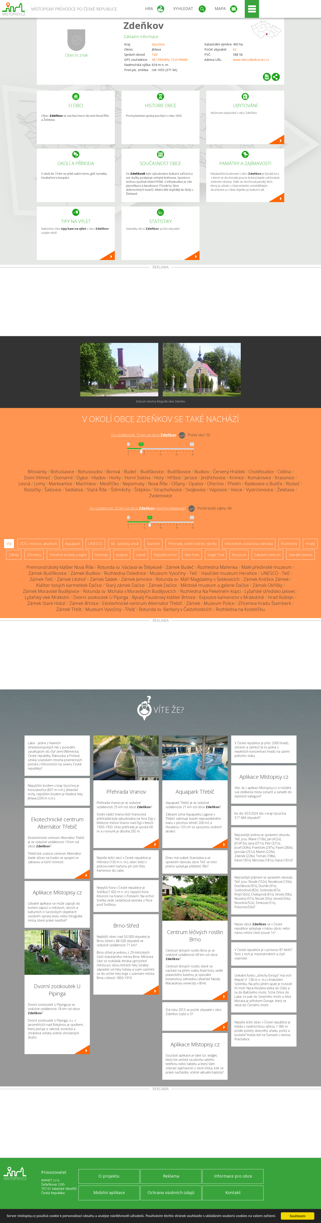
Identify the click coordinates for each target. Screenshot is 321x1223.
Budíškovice (152, 472)
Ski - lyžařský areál (125, 543)
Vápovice (218, 490)
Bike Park (192, 554)
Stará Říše (97, 490)
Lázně (141, 554)
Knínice (236, 478)
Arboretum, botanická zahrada (249, 543)
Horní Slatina (137, 478)
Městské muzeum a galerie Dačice (215, 585)
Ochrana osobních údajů (171, 1192)
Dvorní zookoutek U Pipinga (100, 597)
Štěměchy (121, 490)
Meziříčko (109, 484)
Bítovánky (37, 472)
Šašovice (53, 490)
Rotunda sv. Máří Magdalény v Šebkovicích (198, 579)
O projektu (109, 1176)
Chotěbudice (261, 472)
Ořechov (215, 484)
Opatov (196, 484)
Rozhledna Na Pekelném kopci (210, 591)
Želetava (285, 490)
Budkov (201, 472)
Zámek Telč (41, 579)
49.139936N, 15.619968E (170, 59)
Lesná (24, 484)
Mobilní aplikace (109, 1192)
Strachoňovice (168, 490)
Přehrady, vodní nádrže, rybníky (192, 543)
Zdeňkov (143, 25)
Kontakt (233, 1192)
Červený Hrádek (229, 472)
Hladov (98, 478)
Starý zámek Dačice (125, 585)
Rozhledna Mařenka (218, 567)
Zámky (14, 554)
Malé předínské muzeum (266, 567)
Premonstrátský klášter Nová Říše (60, 567)
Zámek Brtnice (84, 603)
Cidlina (284, 472)
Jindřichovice (213, 478)
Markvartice (60, 484)
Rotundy (101, 554)
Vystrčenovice (259, 490)
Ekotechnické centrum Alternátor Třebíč (142, 603)
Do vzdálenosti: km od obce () (137, 508)
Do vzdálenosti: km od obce (143, 434)
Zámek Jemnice (136, 579)
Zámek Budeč (180, 567)
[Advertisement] (160, 302)
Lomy (39, 484)
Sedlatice (74, 490)
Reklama (171, 1176)
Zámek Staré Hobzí (46, 603)
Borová (113, 472)
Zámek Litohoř (71, 579)
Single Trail (215, 554)
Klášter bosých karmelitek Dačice (69, 585)
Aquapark (72, 543)
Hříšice (174, 478)
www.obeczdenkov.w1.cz (251, 59)
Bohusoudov (90, 472)
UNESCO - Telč (275, 573)
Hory (159, 478)
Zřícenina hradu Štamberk (264, 603)
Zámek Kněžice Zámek (266, 579)
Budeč (130, 472)
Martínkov (86, 484)
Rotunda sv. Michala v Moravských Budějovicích (129, 591)
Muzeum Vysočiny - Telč (174, 573)
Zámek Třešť (69, 609)
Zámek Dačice (162, 585)
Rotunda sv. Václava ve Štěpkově (129, 567)
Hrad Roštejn (281, 597)
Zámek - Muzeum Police (210, 603)
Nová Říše (158, 484)
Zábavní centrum (267, 554)
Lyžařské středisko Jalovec (270, 591)
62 (235, 49)
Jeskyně (122, 554)
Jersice (191, 478)
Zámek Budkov (85, 573)
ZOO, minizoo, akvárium (38, 543)
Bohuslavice (62, 472)
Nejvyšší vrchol (165, 554)
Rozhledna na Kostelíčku (240, 609)
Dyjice (82, 478)
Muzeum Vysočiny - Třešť (110, 609)
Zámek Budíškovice (47, 573)
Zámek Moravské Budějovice (51, 591)
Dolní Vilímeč (37, 478)
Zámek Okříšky (267, 585)
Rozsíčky (32, 490)
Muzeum (239, 554)
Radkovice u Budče (263, 484)
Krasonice (284, 478)
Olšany (178, 484)
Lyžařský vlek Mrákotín (47, 597)
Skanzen (153, 543)
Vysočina (158, 44)
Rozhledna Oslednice (125, 573)
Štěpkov (142, 490)
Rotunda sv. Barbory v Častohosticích (175, 609)
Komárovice (259, 478)
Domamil (63, 478)
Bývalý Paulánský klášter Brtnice (163, 597)
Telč (155, 54)
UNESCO (95, 543)
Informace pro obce (233, 1176)
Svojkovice (196, 490)
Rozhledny (289, 543)
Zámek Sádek (103, 579)
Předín (234, 484)
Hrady (310, 543)
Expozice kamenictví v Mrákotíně (231, 597)
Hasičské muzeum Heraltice (229, 573)
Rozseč (293, 484)
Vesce (236, 490)
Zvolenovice (160, 496)
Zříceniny (34, 554)
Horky (115, 478)
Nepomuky (133, 484)
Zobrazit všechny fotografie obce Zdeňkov (160, 401)
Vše (9, 543)
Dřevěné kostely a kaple (68, 554)
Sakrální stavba (300, 554)
